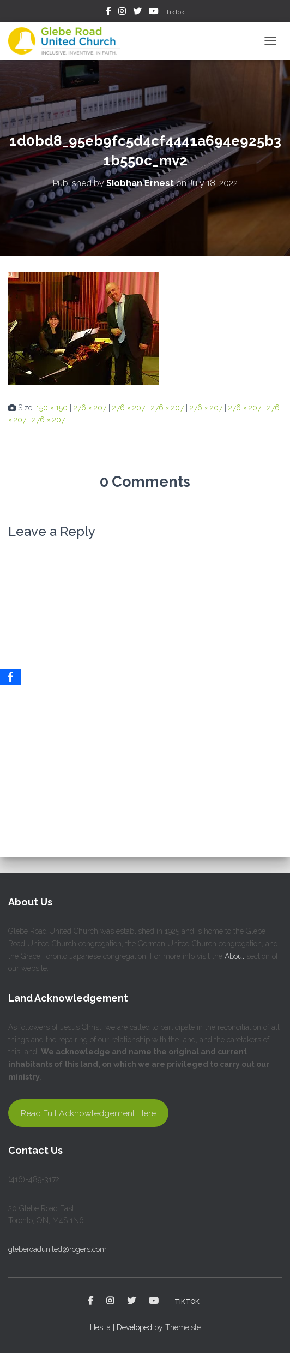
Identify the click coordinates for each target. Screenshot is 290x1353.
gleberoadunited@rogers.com (57, 1249)
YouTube (154, 12)
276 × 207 (90, 407)
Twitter (137, 12)
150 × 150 (52, 407)
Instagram (122, 12)
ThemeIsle (183, 1327)
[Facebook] (10, 677)
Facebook (108, 12)
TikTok (175, 12)
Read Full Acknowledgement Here (88, 1113)
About (234, 956)
